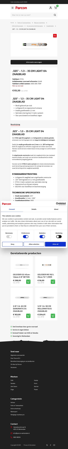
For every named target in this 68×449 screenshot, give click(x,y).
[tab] (15, 124)
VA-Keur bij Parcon (16, 364)
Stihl (12, 380)
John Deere (14, 386)
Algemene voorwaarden (18, 355)
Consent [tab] (12, 209)
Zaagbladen (50, 26)
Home (12, 22)
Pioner (36, 389)
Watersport (14, 411)
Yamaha (13, 383)
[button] (55, 35)
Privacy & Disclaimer (30, 445)
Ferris (35, 383)
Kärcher (36, 386)
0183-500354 (16, 437)
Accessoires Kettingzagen (35, 26)
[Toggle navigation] (12, 8)
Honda (36, 380)
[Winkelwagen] (55, 8)
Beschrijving (15, 124)
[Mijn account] (51, 8)
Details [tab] (34, 209)
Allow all (55, 244)
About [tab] (56, 209)
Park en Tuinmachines (24, 22)
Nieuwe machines (39, 22)
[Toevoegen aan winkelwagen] (28, 282)
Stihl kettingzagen (17, 26)
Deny (12, 244)
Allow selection (34, 244)
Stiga (12, 389)
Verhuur (13, 402)
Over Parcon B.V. (15, 358)
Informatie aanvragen (34, 62)
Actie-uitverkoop (16, 408)
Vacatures (14, 367)
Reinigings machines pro (17, 414)
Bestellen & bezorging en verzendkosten (22, 361)
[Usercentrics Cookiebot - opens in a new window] (57, 203)
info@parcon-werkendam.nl (21, 433)
